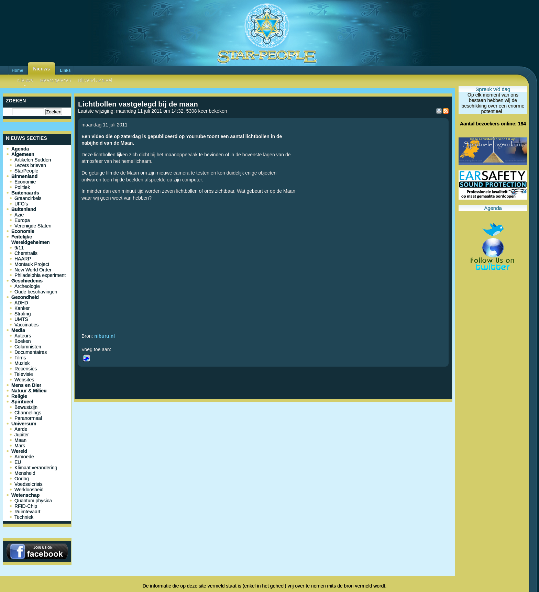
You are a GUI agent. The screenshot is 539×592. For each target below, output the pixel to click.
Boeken (22, 341)
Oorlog (21, 478)
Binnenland (24, 176)
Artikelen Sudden (32, 160)
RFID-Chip (25, 506)
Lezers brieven (30, 165)
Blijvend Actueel (95, 80)
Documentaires (30, 352)
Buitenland (23, 209)
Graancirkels (28, 198)
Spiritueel (22, 401)
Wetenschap (25, 495)
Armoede (24, 456)
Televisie (23, 374)
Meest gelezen (55, 80)
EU (17, 462)
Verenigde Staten (32, 225)
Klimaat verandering (35, 467)
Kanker (22, 308)
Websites (24, 379)
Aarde (20, 429)
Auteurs (22, 335)
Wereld (19, 451)
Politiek (22, 187)
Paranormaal (28, 418)
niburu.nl (104, 336)
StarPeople (26, 171)
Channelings (27, 412)
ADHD (21, 302)
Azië (19, 214)
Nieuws (41, 68)
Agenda (20, 149)
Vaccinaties (26, 324)
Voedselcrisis (28, 484)
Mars (19, 445)
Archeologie (27, 286)
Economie (25, 182)
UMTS (21, 319)
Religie (19, 396)
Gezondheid (25, 297)
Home (17, 70)
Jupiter (21, 434)
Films (20, 357)
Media (18, 330)
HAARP (22, 258)
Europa (22, 220)
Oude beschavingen (35, 291)
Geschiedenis (27, 280)
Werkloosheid (29, 489)
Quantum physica (33, 500)
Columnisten (27, 346)
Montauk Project (31, 264)
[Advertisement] (263, 427)
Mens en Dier (26, 385)
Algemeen (22, 154)
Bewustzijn (25, 407)
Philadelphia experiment (40, 275)
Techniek (23, 517)
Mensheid (24, 473)
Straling (22, 313)
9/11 (19, 247)
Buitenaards (25, 193)
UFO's (21, 203)
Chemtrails (25, 253)
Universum (23, 423)
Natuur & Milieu (29, 390)
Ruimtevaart (27, 511)
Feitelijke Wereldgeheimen (30, 239)
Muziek (22, 363)
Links (65, 70)
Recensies (25, 368)
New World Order (33, 269)
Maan (20, 440)
